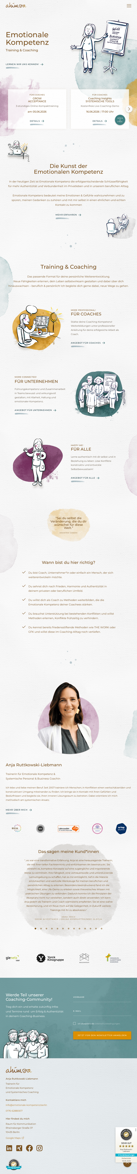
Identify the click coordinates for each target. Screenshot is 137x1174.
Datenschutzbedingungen (107, 1023)
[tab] (35, 928)
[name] (102, 997)
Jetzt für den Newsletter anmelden (102, 1035)
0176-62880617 (14, 1110)
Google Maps (13, 1138)
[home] (16, 5)
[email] (102, 1011)
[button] (127, 6)
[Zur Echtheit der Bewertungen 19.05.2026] (126, 1159)
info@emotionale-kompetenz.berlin (26, 1105)
